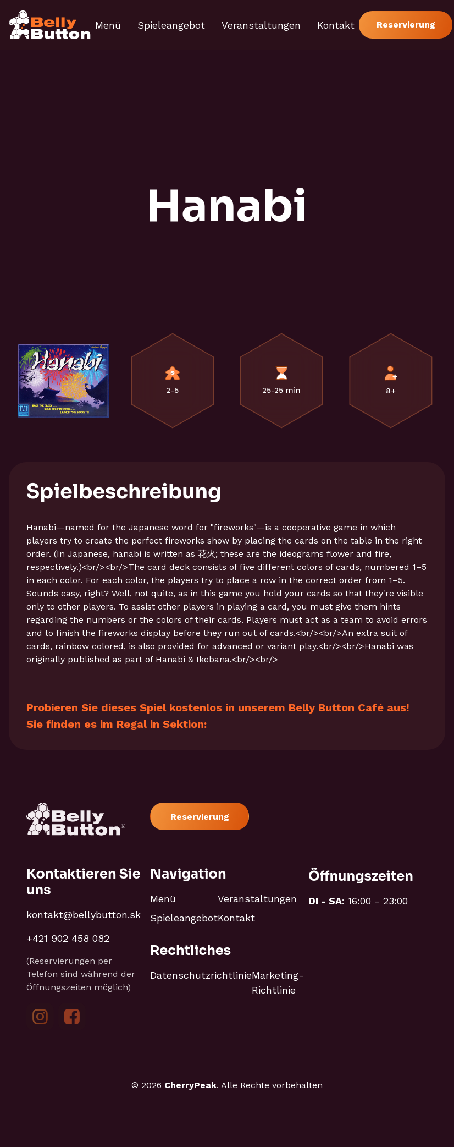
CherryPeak (190, 1085)
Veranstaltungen (261, 25)
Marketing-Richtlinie (278, 982)
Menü (108, 25)
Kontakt (336, 25)
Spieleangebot (171, 25)
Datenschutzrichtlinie (201, 975)
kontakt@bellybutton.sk (83, 914)
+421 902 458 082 (67, 938)
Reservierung (406, 24)
